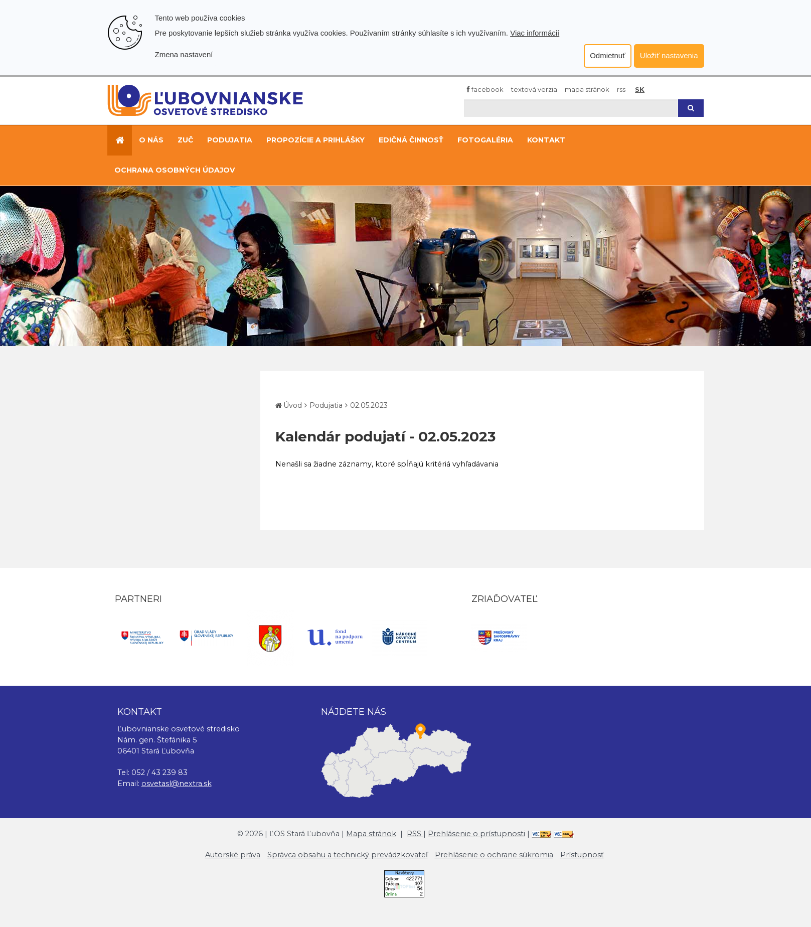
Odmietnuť (607, 55)
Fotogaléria (485, 139)
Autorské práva (232, 854)
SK (639, 89)
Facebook (485, 89)
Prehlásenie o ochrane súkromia (494, 854)
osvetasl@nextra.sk (176, 783)
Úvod (292, 405)
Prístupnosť (582, 854)
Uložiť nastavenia (669, 55)
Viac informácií (534, 33)
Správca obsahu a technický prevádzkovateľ (347, 854)
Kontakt (546, 139)
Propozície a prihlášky (315, 139)
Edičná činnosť (411, 139)
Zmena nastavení (184, 54)
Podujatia (229, 139)
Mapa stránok (587, 89)
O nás (151, 139)
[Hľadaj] (571, 108)
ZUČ (185, 139)
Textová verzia (534, 89)
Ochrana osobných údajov (174, 170)
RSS (621, 89)
